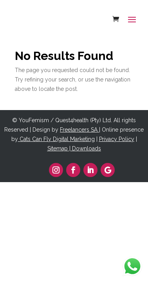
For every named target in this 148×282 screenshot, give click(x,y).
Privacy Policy (116, 139)
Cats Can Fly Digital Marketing (57, 139)
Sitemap (57, 148)
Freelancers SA (78, 130)
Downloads (86, 148)
